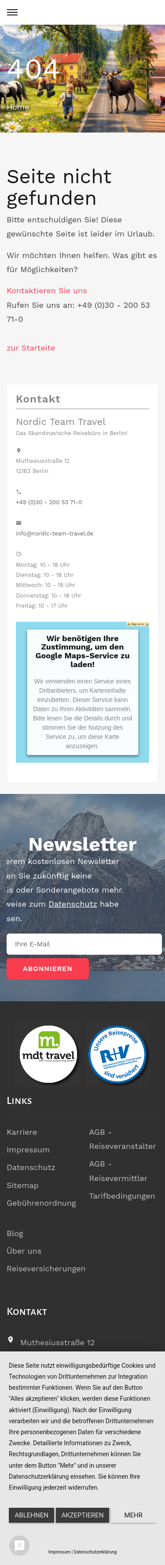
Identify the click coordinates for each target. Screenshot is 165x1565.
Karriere (22, 1132)
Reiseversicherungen (46, 1268)
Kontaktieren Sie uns (47, 290)
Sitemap (23, 1185)
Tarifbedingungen (122, 1195)
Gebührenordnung (41, 1202)
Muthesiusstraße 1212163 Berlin (57, 1349)
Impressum (28, 1149)
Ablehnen (31, 1515)
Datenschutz (31, 1167)
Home (18, 106)
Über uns (24, 1250)
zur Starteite (31, 347)
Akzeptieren (82, 1515)
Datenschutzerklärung (95, 1552)
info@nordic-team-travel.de (54, 533)
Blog (15, 1233)
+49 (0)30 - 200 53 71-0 (49, 502)
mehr (134, 1515)
